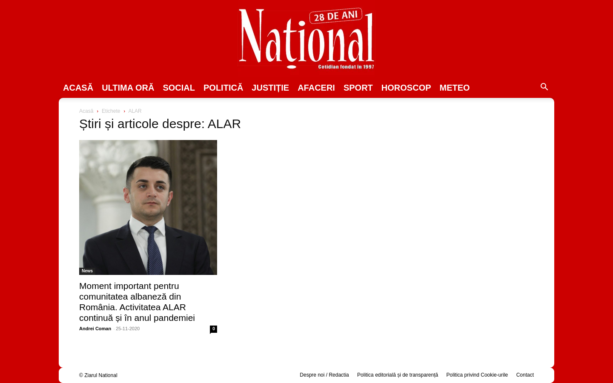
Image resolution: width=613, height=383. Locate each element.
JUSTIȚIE (270, 87)
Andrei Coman (95, 328)
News (87, 271)
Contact (525, 375)
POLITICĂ (223, 87)
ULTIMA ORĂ (128, 87)
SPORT (358, 87)
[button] (544, 88)
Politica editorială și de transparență (397, 375)
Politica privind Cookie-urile (477, 375)
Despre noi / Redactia (324, 375)
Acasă (78, 87)
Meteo (455, 87)
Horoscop (406, 87)
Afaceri (316, 87)
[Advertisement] (465, 173)
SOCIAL (179, 87)
